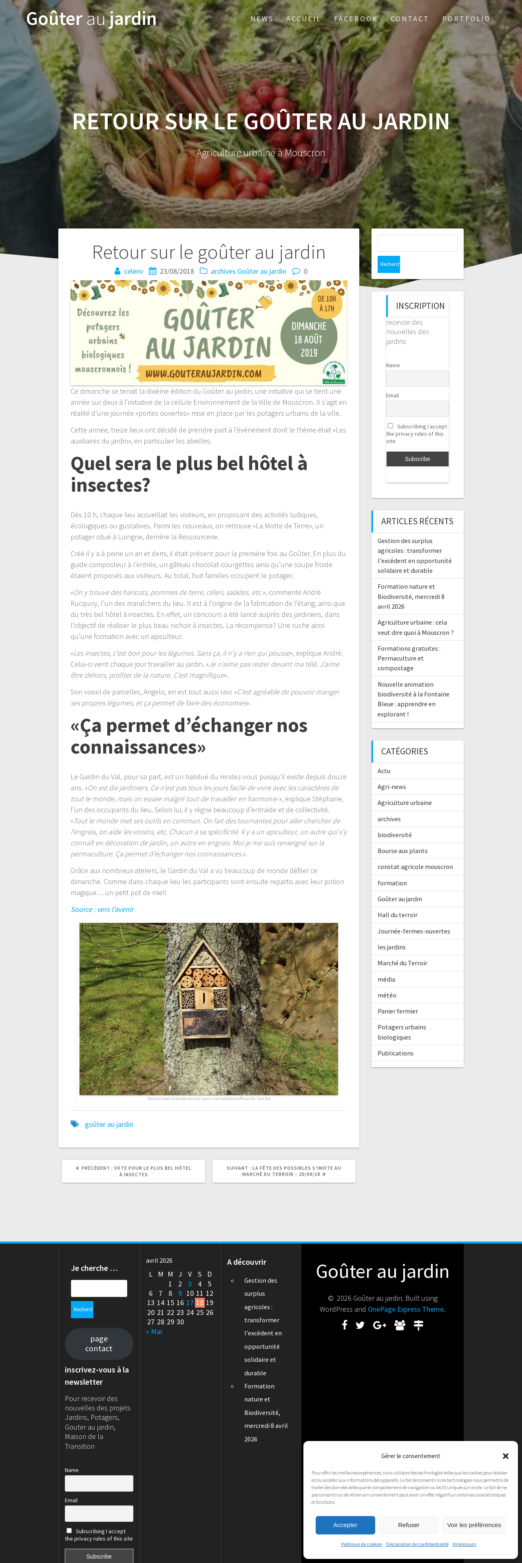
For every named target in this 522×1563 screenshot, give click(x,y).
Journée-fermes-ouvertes (414, 914)
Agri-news (392, 769)
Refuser (409, 1524)
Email (392, 378)
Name (393, 348)
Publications (396, 1036)
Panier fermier (398, 994)
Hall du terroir (398, 897)
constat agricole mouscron (415, 849)
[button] (506, 1456)
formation (392, 866)
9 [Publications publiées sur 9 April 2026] (180, 1293)
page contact (99, 1326)
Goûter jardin (91, 18)
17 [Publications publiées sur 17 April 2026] (190, 1302)
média (386, 962)
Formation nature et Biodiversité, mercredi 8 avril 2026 (411, 579)
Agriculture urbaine (405, 785)
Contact (410, 18)
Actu (384, 753)
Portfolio (466, 18)
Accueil (303, 18)
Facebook (356, 18)
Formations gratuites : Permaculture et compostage (409, 641)
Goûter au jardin (261, 271)
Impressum (464, 1544)
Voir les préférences (474, 1524)
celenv (133, 271)
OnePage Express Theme (406, 1309)
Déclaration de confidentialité (417, 1544)
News (262, 18)
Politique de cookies (361, 1544)
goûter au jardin (109, 1124)
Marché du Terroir (402, 946)
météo (387, 978)
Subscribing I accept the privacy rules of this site (416, 417)
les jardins (392, 930)
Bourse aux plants (403, 833)
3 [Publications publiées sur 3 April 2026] (190, 1283)
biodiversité (395, 818)
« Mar (154, 1331)
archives (223, 271)
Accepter (345, 1524)
